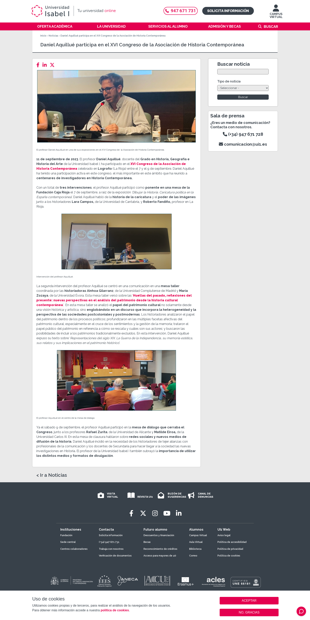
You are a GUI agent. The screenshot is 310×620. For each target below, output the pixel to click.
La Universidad (111, 26)
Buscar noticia (233, 64)
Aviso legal (224, 535)
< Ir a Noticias (51, 475)
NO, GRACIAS (249, 612)
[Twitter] (53, 65)
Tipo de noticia (229, 81)
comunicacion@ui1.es (243, 144)
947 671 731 (180, 10)
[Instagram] (155, 513)
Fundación (66, 535)
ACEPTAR (249, 601)
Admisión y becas (224, 26)
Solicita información (228, 11)
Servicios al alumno (168, 26)
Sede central (68, 542)
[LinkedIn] (46, 65)
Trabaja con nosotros (111, 549)
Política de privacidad (230, 549)
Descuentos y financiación (159, 535)
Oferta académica (54, 26)
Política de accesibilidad (232, 542)
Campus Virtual (198, 535)
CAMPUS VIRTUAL (276, 13)
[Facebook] (39, 65)
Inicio (43, 35)
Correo (193, 555)
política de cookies (115, 610)
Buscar (271, 26)
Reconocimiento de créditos (160, 549)
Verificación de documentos (115, 555)
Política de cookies (228, 555)
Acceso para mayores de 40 (160, 555)
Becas (147, 542)
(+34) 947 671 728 (243, 134)
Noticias (53, 35)
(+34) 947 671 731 (109, 542)
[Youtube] (166, 513)
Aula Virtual (196, 542)
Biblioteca (195, 549)
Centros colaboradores (74, 549)
